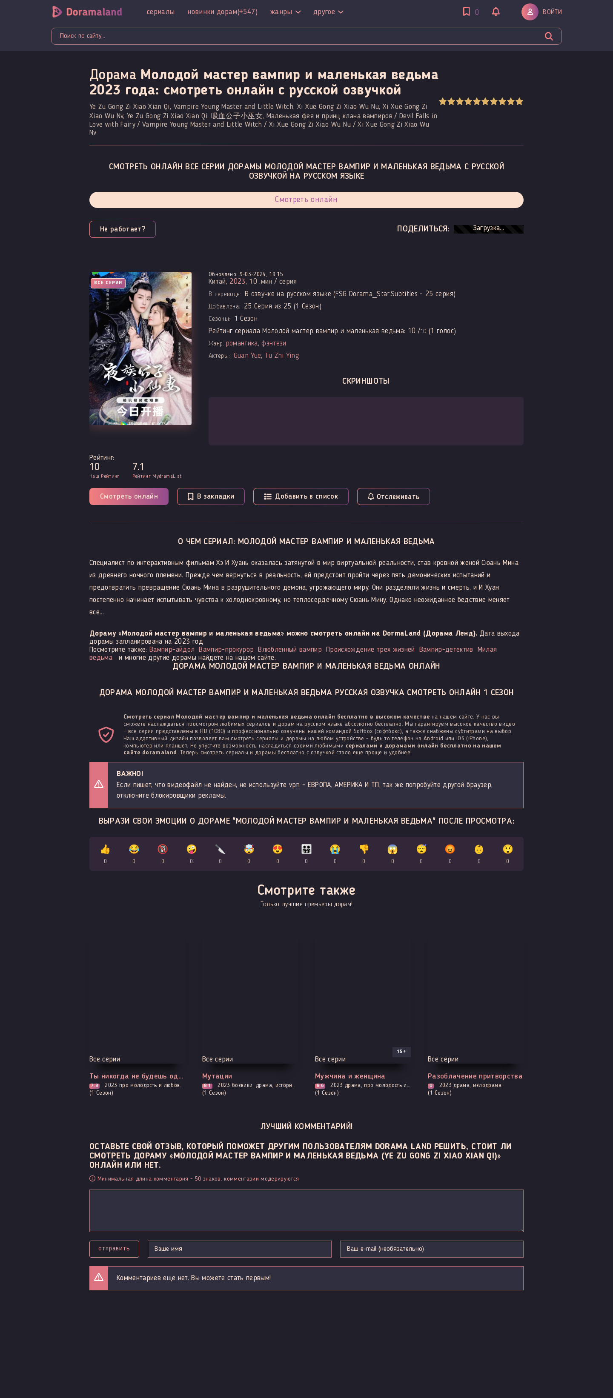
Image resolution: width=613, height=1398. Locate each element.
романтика (242, 343)
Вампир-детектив (446, 649)
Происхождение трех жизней (370, 649)
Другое (328, 12)
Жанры (285, 12)
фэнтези (273, 343)
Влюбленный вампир (290, 649)
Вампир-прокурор (226, 649)
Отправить (114, 1248)
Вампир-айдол (172, 649)
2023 (237, 281)
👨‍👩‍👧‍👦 (306, 855)
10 (519, 101)
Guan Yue (247, 355)
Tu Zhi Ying (282, 355)
